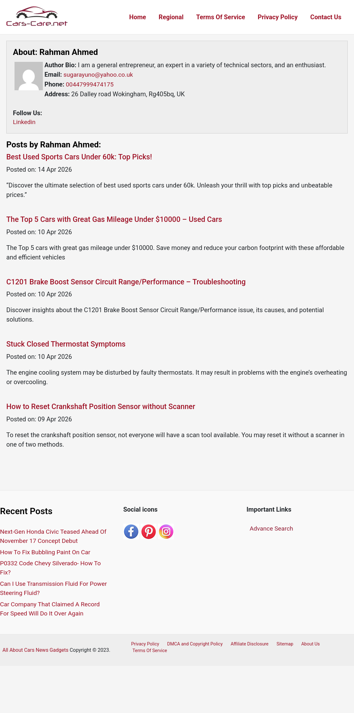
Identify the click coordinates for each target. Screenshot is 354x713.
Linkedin (24, 122)
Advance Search (272, 529)
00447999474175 (89, 84)
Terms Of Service (220, 17)
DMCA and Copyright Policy (191, 645)
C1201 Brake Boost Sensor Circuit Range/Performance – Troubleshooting (130, 282)
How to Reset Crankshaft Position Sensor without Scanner (104, 408)
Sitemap (277, 645)
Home (137, 17)
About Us (300, 645)
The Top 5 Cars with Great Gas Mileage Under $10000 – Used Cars (118, 219)
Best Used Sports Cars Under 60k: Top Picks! (82, 156)
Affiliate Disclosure (244, 645)
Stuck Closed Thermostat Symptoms (68, 345)
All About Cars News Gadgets (35, 651)
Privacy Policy (278, 17)
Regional (171, 17)
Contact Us (325, 17)
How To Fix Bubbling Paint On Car (47, 553)
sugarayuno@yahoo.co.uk (99, 74)
